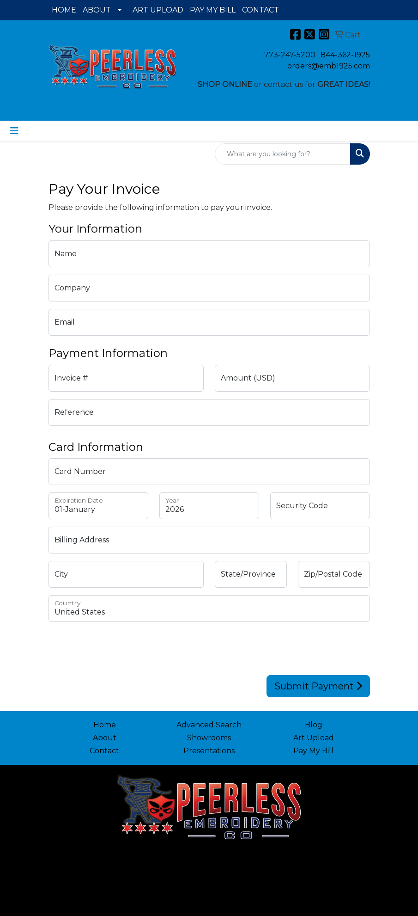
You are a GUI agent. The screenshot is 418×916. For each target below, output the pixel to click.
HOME (64, 10)
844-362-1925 (345, 54)
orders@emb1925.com (328, 65)
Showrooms (209, 737)
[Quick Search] (283, 154)
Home (104, 724)
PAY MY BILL (213, 10)
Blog (313, 724)
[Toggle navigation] (14, 130)
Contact (104, 750)
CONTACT (260, 10)
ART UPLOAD (158, 10)
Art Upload (313, 737)
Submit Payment (318, 686)
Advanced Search (209, 724)
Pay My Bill (313, 750)
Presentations (209, 750)
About (104, 737)
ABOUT (97, 10)
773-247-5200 (289, 54)
